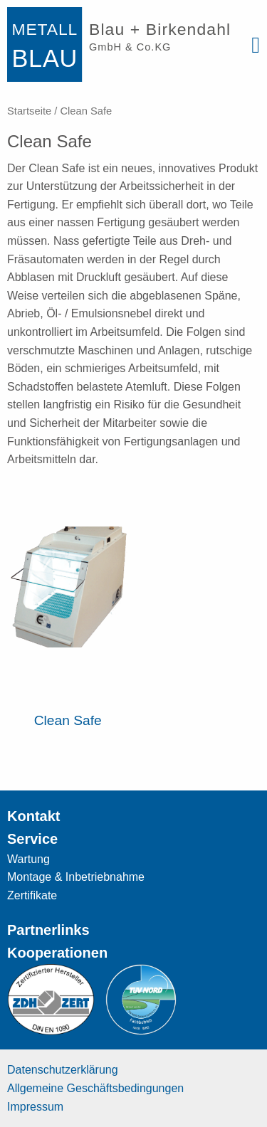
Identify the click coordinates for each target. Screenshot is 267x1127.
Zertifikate (32, 895)
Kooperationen (57, 953)
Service (32, 839)
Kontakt (33, 816)
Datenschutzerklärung (62, 1070)
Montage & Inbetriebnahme (76, 877)
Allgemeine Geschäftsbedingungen (95, 1088)
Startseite (29, 111)
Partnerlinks (48, 930)
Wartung (28, 859)
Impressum (35, 1107)
